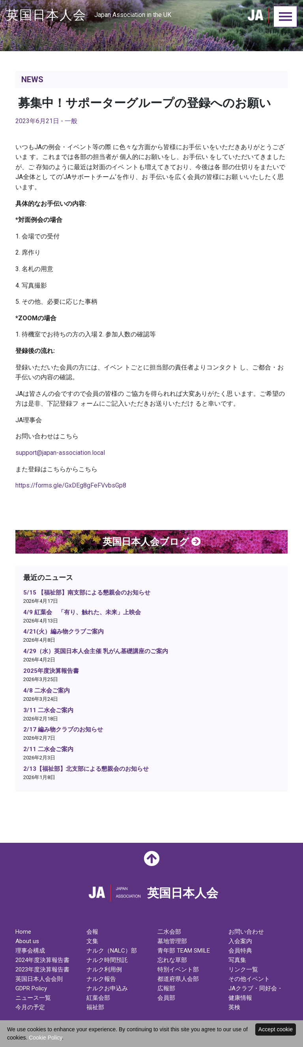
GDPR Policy (31, 988)
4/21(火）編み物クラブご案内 (63, 631)
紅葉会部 (98, 997)
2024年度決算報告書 (42, 960)
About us (27, 941)
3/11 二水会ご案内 (48, 710)
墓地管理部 (172, 941)
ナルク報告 (101, 978)
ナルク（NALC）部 (111, 950)
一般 (71, 121)
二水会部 (169, 931)
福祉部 (95, 1007)
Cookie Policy (45, 1037)
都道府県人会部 (178, 978)
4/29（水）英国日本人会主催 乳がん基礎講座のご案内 (95, 651)
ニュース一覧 (33, 997)
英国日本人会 (88, 14)
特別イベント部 (178, 969)
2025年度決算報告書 (51, 670)
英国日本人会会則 (39, 978)
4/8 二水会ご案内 (46, 690)
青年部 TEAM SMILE (183, 950)
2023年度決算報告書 (42, 969)
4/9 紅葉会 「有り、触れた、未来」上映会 (82, 612)
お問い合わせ (246, 931)
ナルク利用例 (104, 969)
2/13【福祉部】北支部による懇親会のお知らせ (86, 768)
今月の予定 (30, 1007)
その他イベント (249, 978)
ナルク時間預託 (107, 960)
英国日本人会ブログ (152, 541)
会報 (92, 931)
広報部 (166, 988)
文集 (92, 941)
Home (23, 931)
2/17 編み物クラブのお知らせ (63, 729)
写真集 (237, 960)
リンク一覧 (243, 969)
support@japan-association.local (60, 452)
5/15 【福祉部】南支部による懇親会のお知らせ (86, 592)
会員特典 (240, 950)
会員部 (166, 997)
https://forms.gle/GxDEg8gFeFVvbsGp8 (70, 485)
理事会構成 (30, 950)
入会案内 (240, 941)
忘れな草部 (172, 960)
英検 (234, 1007)
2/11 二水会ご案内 (48, 749)
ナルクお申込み (107, 988)
